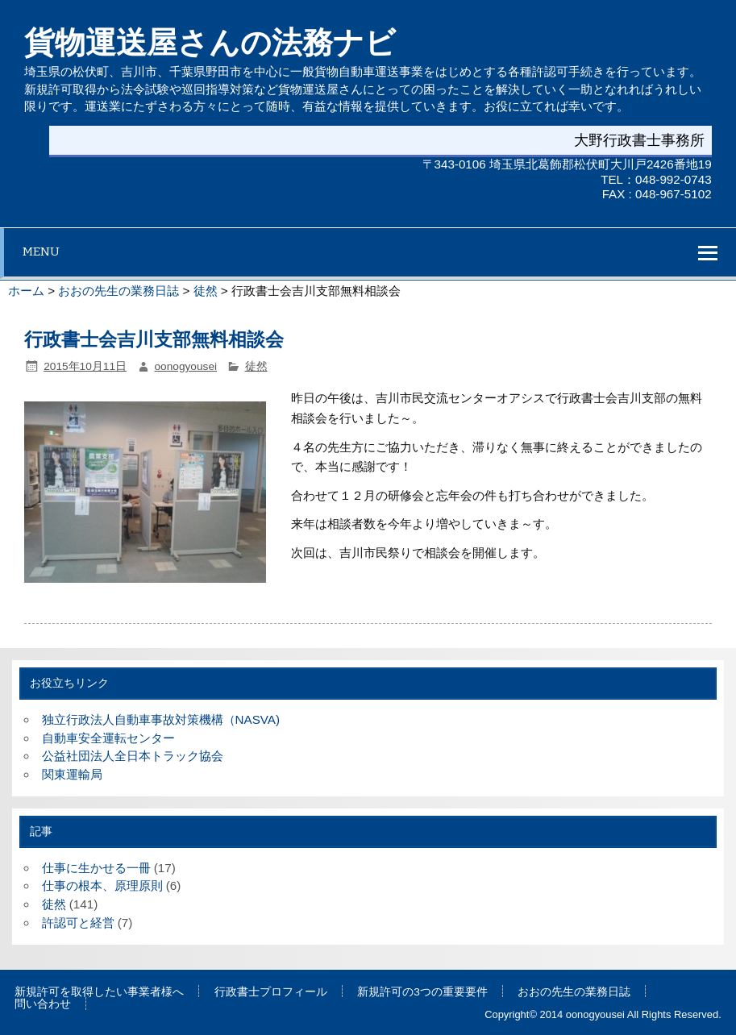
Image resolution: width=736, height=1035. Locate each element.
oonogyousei (186, 366)
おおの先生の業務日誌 (118, 290)
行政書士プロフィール (270, 992)
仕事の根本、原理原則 (102, 885)
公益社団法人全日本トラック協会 (132, 756)
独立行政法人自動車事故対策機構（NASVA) (161, 719)
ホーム (26, 290)
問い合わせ (43, 1004)
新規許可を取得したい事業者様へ (99, 992)
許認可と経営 (78, 922)
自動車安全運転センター (108, 738)
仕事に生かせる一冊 (96, 868)
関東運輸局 (72, 774)
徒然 (205, 290)
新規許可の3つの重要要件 (422, 992)
